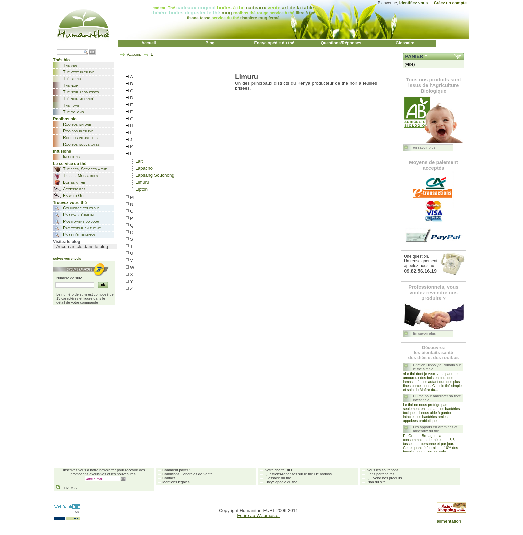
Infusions (71, 156)
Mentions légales (176, 482)
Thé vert (71, 65)
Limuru (142, 182)
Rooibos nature (77, 124)
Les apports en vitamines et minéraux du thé (435, 429)
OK (92, 52)
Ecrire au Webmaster (258, 515)
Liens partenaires (380, 474)
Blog (209, 43)
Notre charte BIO (278, 470)
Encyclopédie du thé (274, 43)
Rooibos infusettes (80, 137)
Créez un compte (450, 3)
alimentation (449, 521)
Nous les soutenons (383, 470)
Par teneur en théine (82, 228)
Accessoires (74, 189)
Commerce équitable (81, 208)
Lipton (141, 189)
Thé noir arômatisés (81, 92)
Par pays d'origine (79, 214)
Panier (414, 56)
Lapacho (144, 168)
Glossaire (405, 43)
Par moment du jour (81, 221)
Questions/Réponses (341, 43)
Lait (139, 161)
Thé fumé (71, 105)
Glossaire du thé (278, 478)
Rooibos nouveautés (81, 144)
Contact (168, 478)
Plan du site (376, 482)
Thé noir (70, 85)
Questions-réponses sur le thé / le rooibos (298, 474)
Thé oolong (73, 112)
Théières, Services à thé (85, 169)
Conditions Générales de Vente (187, 474)
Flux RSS (66, 488)
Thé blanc (72, 78)
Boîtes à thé (74, 182)
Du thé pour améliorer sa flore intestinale (437, 398)
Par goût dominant (80, 234)
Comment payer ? (176, 470)
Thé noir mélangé (78, 98)
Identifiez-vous (413, 3)
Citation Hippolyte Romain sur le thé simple (437, 367)
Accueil (148, 43)
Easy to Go (73, 195)
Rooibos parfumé (78, 131)
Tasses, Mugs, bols (80, 175)
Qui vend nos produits (384, 478)
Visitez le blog (66, 241)
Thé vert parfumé (78, 72)
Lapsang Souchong (154, 175)
